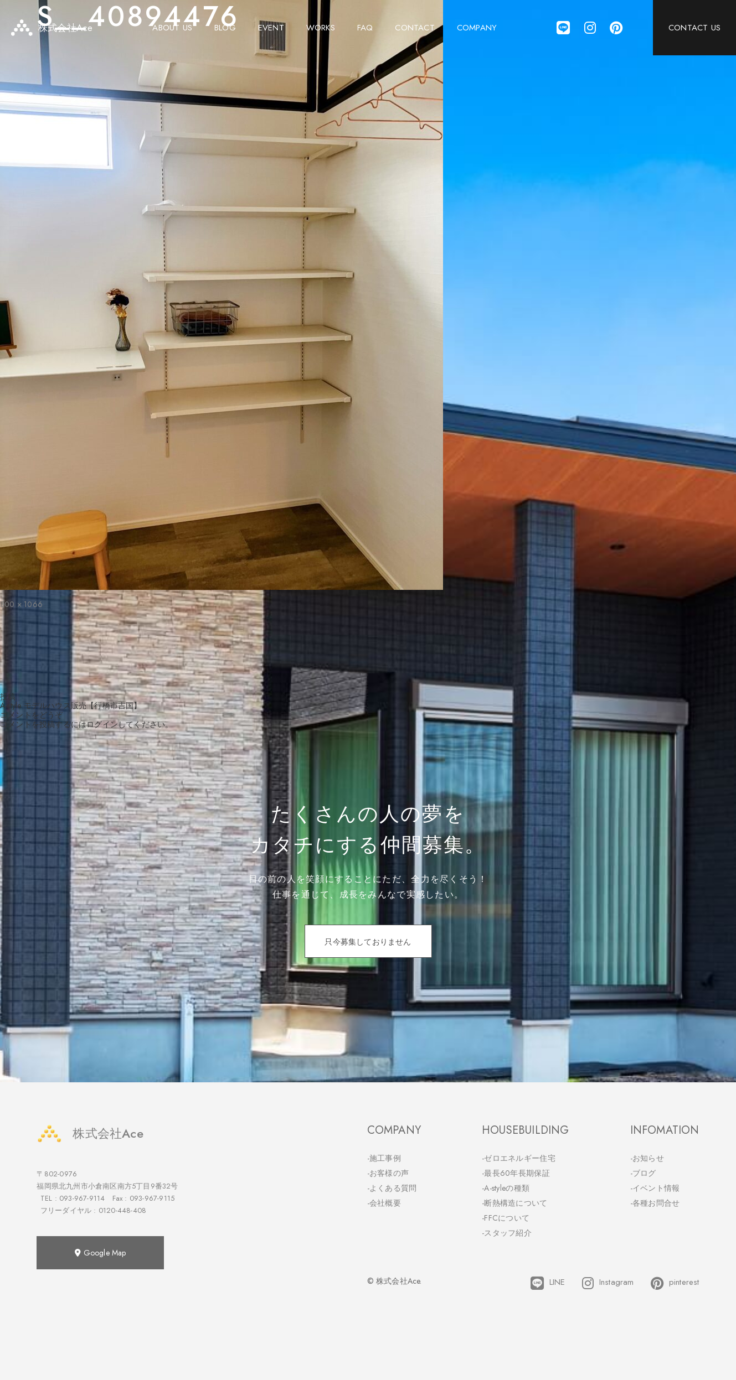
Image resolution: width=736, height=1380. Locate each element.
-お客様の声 (388, 1173)
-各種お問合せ (655, 1202)
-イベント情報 (655, 1188)
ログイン (102, 724)
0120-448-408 (122, 1210)
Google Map (100, 1252)
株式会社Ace (90, 1133)
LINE (548, 1283)
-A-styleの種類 (505, 1188)
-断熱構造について (515, 1202)
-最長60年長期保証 (516, 1173)
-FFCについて (505, 1217)
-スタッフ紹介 (507, 1232)
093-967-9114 (82, 1198)
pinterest (675, 1283)
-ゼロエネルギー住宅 (518, 1158)
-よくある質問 (392, 1188)
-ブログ (643, 1173)
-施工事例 (384, 1158)
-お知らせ (647, 1158)
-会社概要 (384, 1202)
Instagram (608, 1283)
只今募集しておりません (368, 941)
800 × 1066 (21, 604)
